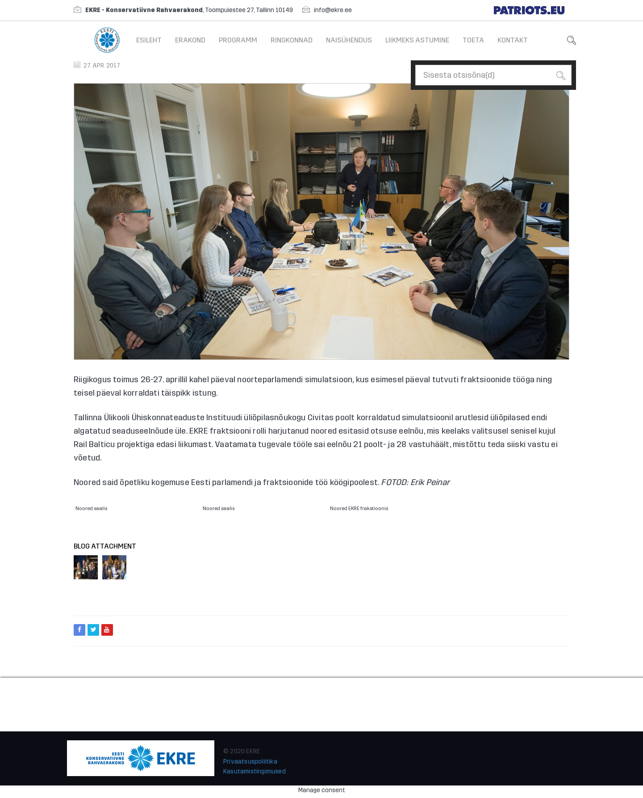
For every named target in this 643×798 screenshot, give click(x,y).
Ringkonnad (292, 40)
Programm (238, 40)
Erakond (190, 40)
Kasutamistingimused (254, 771)
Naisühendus (349, 40)
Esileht (149, 40)
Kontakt (512, 40)
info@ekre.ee (333, 10)
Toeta (473, 40)
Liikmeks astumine (417, 40)
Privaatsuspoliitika (250, 761)
